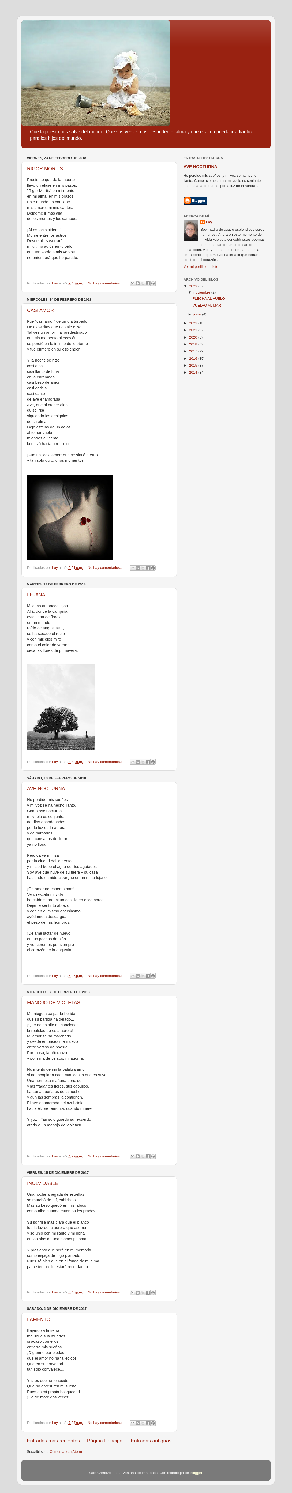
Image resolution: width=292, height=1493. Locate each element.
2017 (193, 351)
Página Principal (105, 1440)
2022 (193, 323)
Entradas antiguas (151, 1440)
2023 (193, 286)
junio (197, 314)
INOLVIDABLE (42, 1183)
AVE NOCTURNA (46, 788)
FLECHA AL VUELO (209, 298)
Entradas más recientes (53, 1440)
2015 (193, 365)
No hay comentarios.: (105, 283)
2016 (193, 358)
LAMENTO (38, 1319)
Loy (209, 222)
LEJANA (36, 594)
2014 (193, 372)
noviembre (202, 292)
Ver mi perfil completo (201, 267)
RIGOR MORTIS (45, 168)
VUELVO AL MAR (207, 305)
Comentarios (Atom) (66, 1452)
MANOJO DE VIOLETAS (53, 1002)
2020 (193, 337)
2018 (193, 344)
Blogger (196, 1473)
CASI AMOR (40, 310)
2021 (193, 330)
